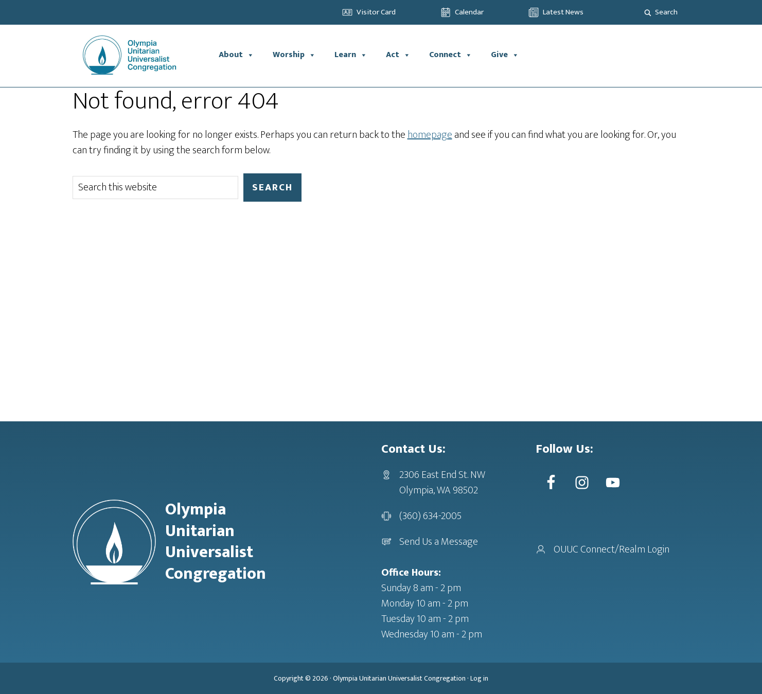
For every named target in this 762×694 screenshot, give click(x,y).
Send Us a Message (438, 541)
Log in (479, 678)
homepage (429, 135)
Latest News (563, 12)
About (236, 55)
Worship (294, 55)
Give (505, 55)
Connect (450, 55)
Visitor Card (376, 12)
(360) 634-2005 (430, 516)
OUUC (141, 55)
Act (398, 55)
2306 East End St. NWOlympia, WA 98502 (442, 482)
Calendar (469, 12)
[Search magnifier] (648, 12)
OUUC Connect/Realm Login (611, 549)
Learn (350, 55)
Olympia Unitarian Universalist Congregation (399, 678)
